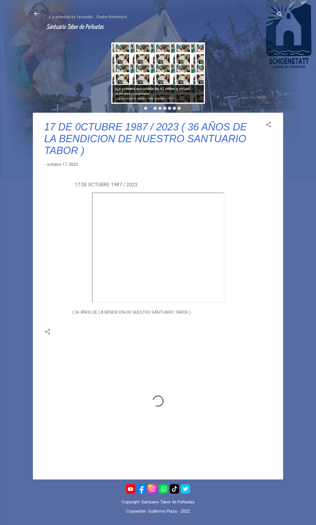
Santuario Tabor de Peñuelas (74, 27)
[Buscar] (279, 15)
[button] (268, 125)
